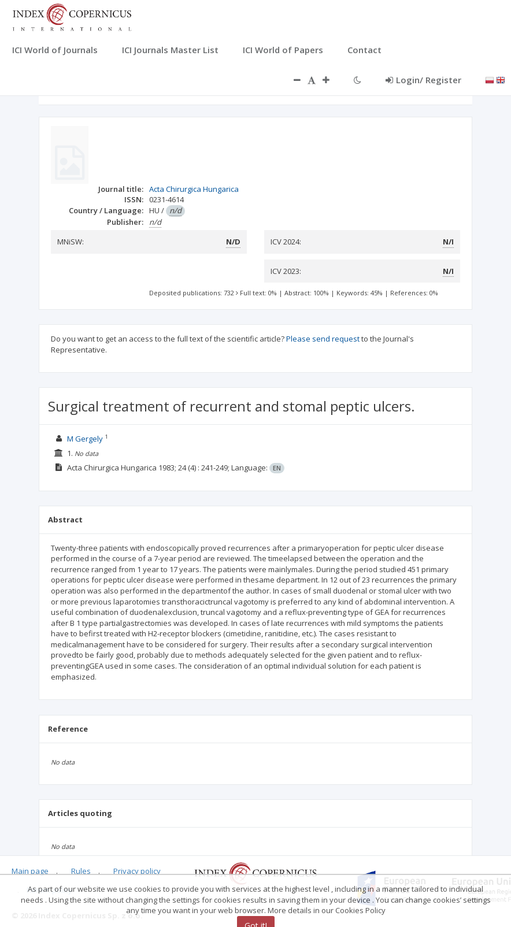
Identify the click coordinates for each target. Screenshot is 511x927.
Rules (81, 871)
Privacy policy (137, 871)
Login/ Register (423, 80)
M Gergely (85, 438)
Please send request (323, 338)
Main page (30, 871)
